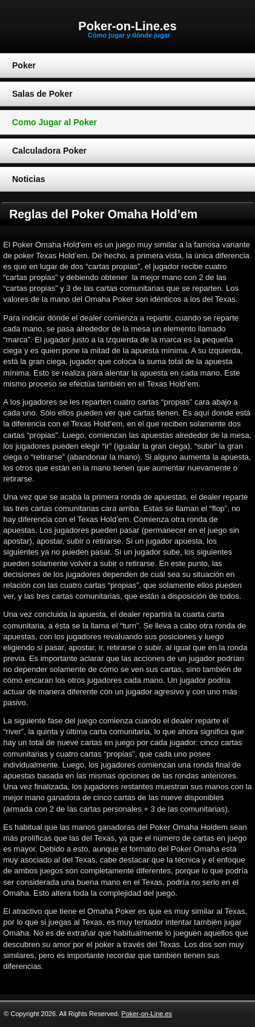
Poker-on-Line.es (127, 26)
